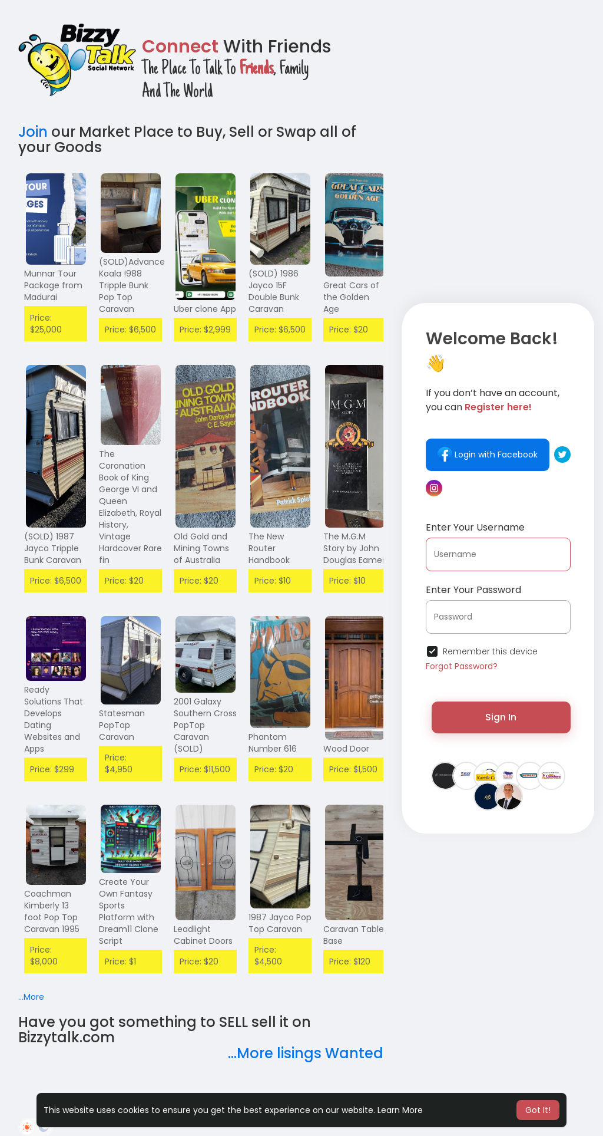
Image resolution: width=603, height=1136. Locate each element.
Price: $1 (120, 961)
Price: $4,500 (268, 955)
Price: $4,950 (118, 763)
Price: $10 (272, 581)
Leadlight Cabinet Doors (203, 935)
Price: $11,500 (205, 769)
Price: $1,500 (353, 769)
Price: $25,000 (46, 323)
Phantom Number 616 (273, 743)
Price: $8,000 (44, 955)
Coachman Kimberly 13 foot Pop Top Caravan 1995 (51, 911)
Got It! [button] (538, 1110)
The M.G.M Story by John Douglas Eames (354, 548)
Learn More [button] (400, 1110)
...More (31, 997)
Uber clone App (205, 309)
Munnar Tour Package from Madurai (53, 285)
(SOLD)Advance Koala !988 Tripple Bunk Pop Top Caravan (132, 285)
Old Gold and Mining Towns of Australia (201, 548)
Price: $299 (52, 769)
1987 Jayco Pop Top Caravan (280, 923)
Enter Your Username (475, 527)
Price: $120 (349, 961)
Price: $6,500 (130, 329)
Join (33, 131)
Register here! (498, 407)
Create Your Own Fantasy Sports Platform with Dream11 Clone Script (128, 911)
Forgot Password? (462, 666)
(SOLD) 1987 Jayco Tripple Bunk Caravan (52, 548)
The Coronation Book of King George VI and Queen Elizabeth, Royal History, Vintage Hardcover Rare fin (130, 507)
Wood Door (346, 749)
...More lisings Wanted (305, 1053)
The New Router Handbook (269, 548)
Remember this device (490, 651)
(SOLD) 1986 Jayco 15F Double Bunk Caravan (274, 291)
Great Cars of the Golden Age (351, 297)
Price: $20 (348, 329)
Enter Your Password (473, 590)
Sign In (500, 717)
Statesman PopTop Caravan (122, 725)
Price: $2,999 (205, 329)
